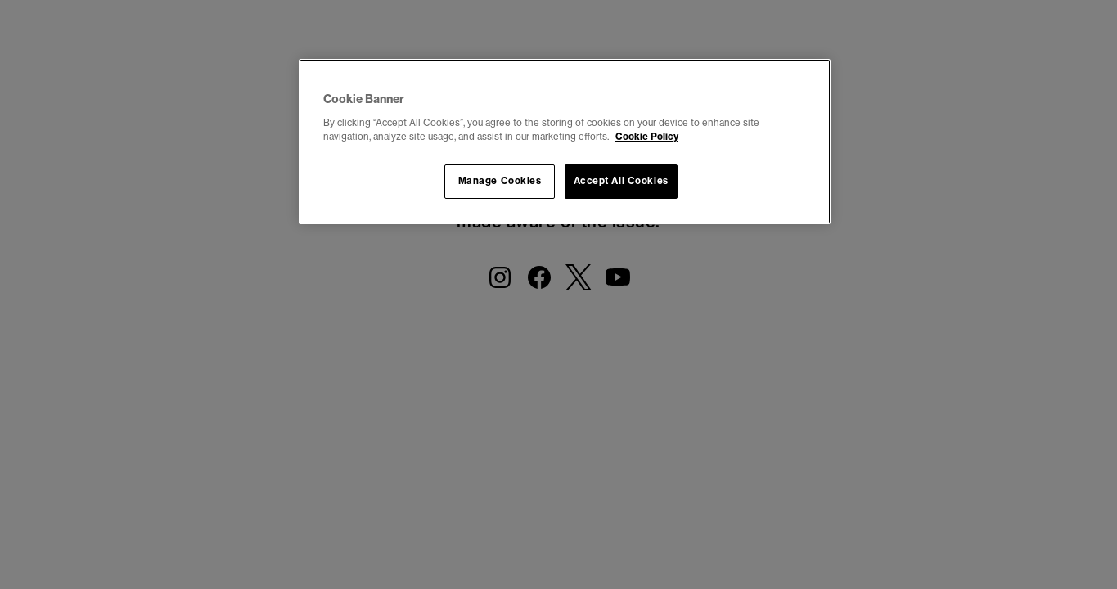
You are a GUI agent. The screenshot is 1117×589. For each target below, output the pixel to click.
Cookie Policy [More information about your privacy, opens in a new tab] (646, 136)
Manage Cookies (500, 181)
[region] (565, 141)
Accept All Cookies (621, 181)
